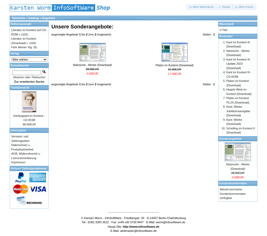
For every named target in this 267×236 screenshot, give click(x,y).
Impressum (18, 162)
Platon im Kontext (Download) (175, 65)
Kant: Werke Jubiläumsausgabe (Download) (238, 111)
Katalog (33, 18)
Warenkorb (226, 24)
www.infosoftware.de (145, 226)
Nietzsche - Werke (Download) (92, 64)
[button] (201, 7)
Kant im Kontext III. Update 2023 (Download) (238, 64)
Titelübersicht (19, 87)
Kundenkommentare (233, 183)
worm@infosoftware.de (170, 222)
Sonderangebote (230, 138)
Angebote (48, 18)
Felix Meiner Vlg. (22, 47)
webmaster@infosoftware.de (138, 230)
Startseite (18, 18)
